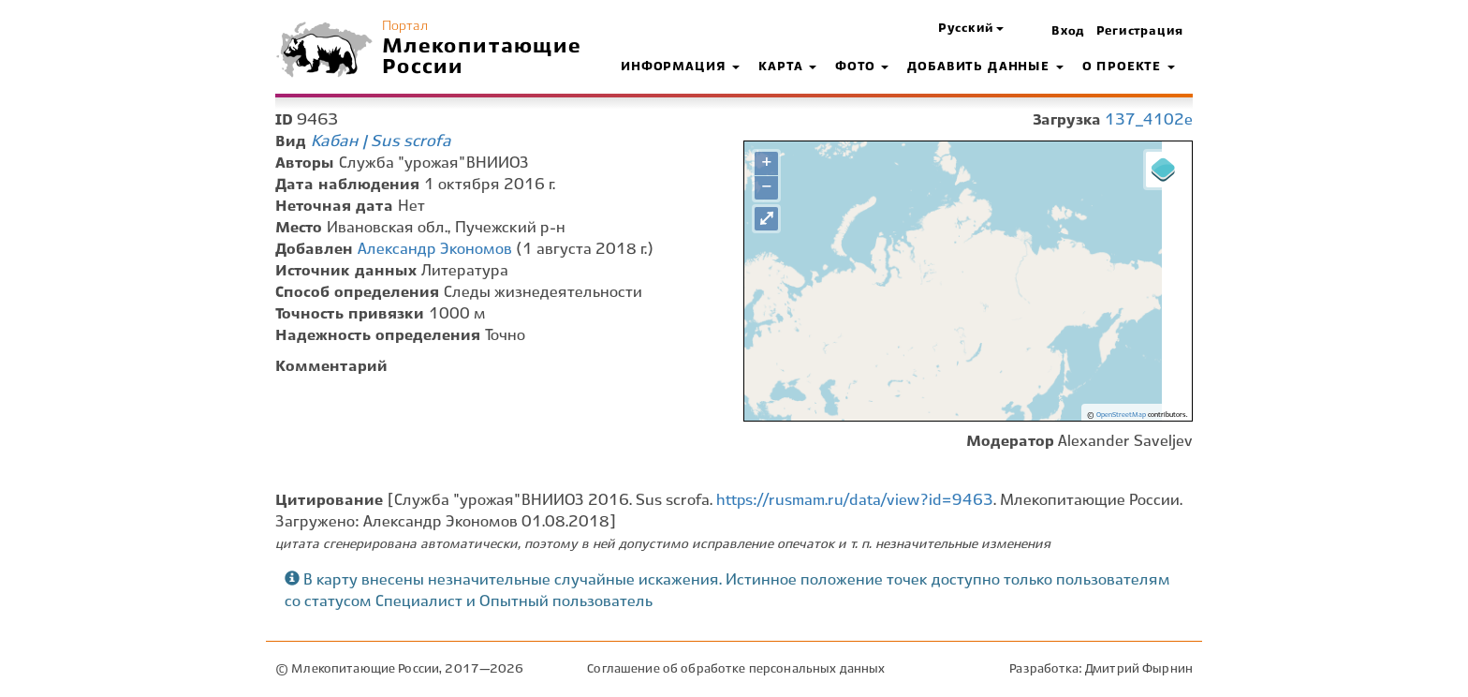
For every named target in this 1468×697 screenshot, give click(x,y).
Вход (1068, 31)
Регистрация (1139, 31)
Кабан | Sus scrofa (381, 141)
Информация (680, 67)
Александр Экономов (435, 250)
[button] (971, 29)
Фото (861, 67)
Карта (787, 67)
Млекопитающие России (482, 57)
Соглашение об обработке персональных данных (736, 669)
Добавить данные (985, 67)
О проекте (1128, 67)
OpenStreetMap (1121, 415)
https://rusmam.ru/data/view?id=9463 (854, 501)
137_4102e (1149, 120)
